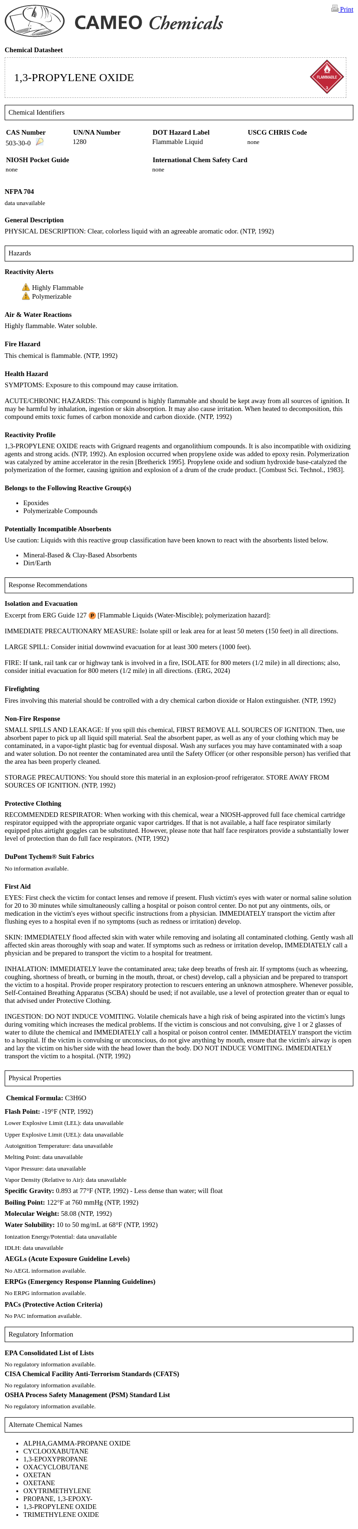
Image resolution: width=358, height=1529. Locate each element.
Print (342, 9)
